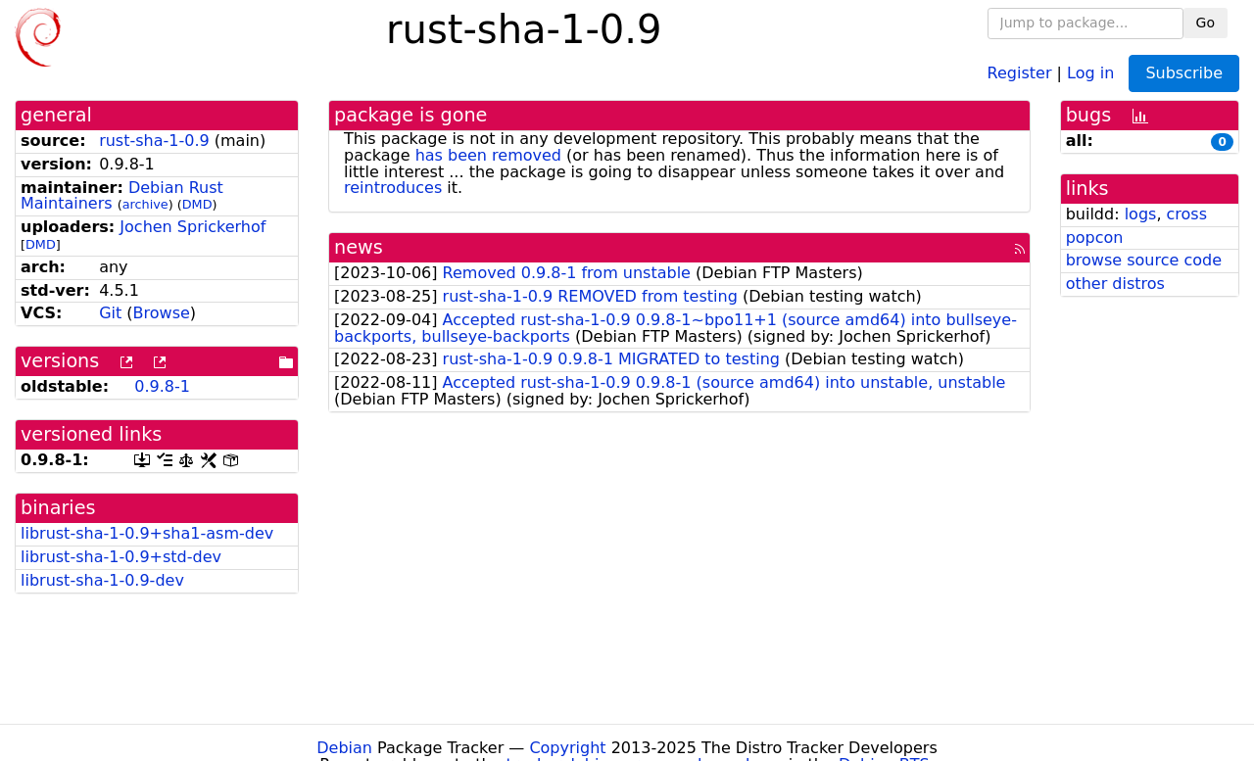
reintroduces (393, 187)
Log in (1090, 72)
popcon (1095, 237)
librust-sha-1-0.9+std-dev (121, 556)
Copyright (567, 747)
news (358, 247)
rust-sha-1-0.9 (154, 140)
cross (1187, 214)
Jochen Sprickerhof (192, 226)
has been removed (488, 155)
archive (145, 204)
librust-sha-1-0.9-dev (102, 580)
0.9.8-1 (162, 386)
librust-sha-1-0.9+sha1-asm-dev (147, 533)
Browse (161, 313)
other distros (1115, 283)
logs (1141, 214)
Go (1205, 22)
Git (110, 313)
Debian (344, 747)
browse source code (1144, 260)
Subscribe (1184, 73)
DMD (197, 204)
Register (1020, 72)
